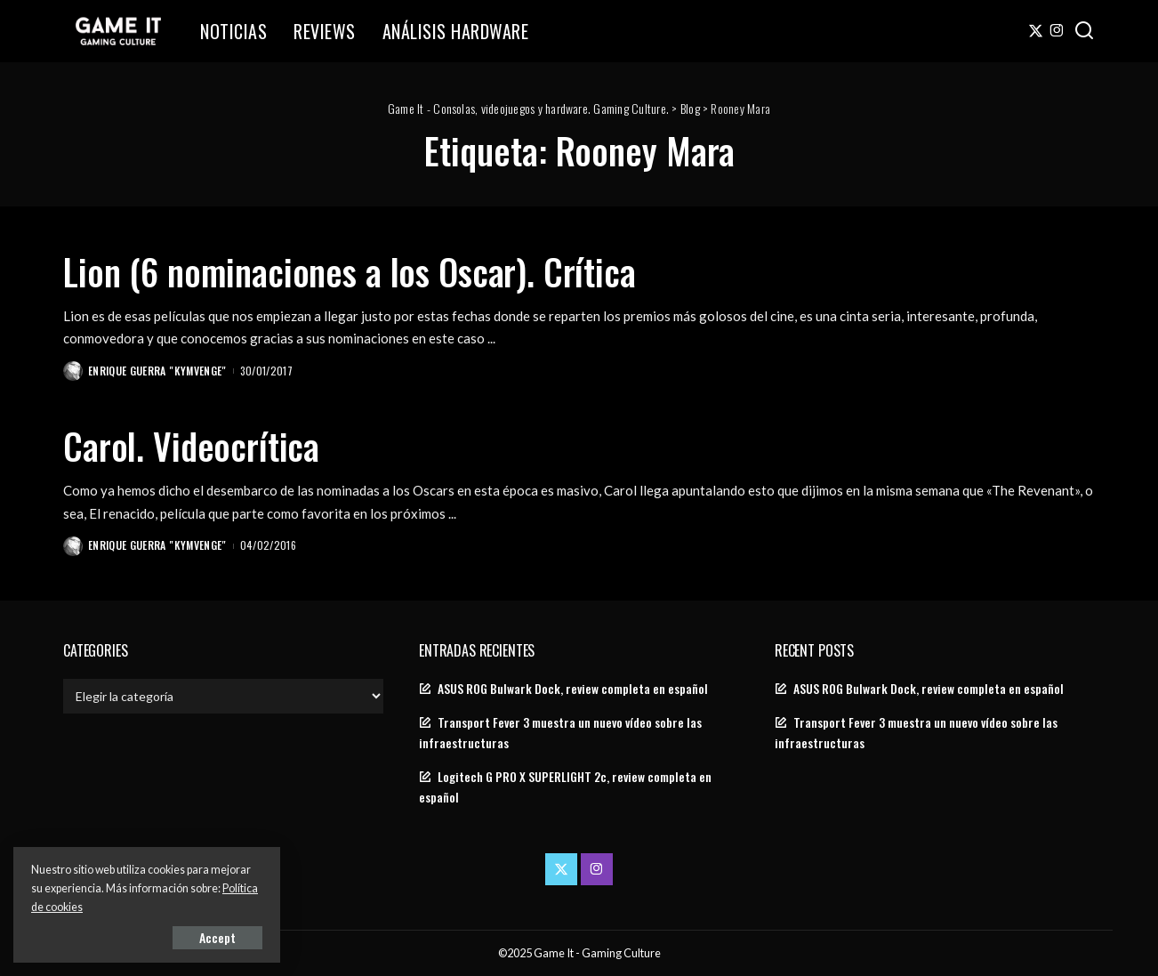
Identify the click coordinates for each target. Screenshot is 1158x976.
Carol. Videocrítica (191, 445)
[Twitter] (1035, 31)
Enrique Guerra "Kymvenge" (157, 370)
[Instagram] (1057, 31)
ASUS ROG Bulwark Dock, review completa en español (573, 689)
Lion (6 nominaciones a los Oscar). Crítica (349, 271)
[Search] (1084, 31)
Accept (217, 937)
